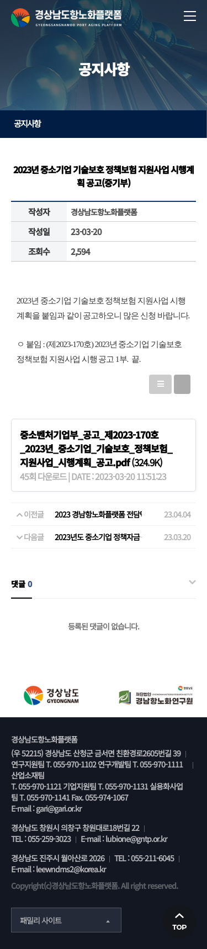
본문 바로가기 (0, 0)
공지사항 (106, 123)
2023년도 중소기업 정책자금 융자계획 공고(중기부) (131, 536)
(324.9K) (96, 448)
